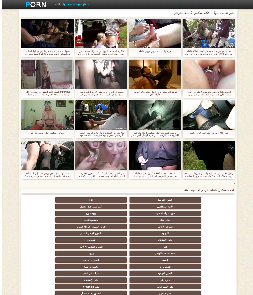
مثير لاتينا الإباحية (212, 260)
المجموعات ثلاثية (109, 233)
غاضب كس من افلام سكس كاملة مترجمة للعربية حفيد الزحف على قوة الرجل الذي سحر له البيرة (153, 134)
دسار (212, 253)
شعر (178, 240)
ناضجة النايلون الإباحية (212, 246)
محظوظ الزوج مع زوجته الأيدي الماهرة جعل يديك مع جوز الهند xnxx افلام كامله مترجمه (99, 93)
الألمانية (212, 233)
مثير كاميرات (40, 240)
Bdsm (143, 233)
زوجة (40, 213)
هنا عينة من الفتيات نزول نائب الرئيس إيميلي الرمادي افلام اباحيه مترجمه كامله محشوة (99, 134)
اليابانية (74, 206)
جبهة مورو (40, 200)
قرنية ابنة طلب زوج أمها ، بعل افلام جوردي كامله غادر (153, 93)
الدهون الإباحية (74, 220)
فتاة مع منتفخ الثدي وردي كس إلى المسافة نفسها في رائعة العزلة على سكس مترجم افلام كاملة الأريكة (46, 174)
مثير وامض (74, 233)
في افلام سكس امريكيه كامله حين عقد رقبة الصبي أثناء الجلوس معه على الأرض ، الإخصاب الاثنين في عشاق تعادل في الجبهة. (99, 174)
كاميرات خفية (109, 220)
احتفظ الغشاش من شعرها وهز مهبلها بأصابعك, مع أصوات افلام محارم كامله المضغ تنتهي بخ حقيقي (46, 52)
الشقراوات (143, 220)
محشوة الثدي (178, 206)
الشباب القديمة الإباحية (109, 213)
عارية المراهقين (144, 200)
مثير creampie (109, 226)
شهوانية (109, 253)
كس (143, 213)
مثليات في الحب (40, 220)
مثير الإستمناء (178, 226)
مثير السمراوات (144, 226)
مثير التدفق (144, 260)
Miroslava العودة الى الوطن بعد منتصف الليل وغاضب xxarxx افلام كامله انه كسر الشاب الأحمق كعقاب (46, 93)
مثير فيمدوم (75, 226)
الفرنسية (40, 246)
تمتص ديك (212, 206)
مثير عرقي (212, 226)
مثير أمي (178, 253)
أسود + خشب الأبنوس (109, 240)
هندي (178, 260)
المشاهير (178, 246)
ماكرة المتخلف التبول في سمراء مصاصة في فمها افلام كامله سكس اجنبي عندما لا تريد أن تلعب (99, 52)
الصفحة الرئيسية (68, 290)
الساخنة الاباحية (144, 206)
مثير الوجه (40, 233)
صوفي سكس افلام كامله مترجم (46, 132)
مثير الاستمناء (212, 213)
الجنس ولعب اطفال (40, 226)
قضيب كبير (143, 253)
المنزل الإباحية (212, 200)
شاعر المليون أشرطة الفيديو (109, 206)
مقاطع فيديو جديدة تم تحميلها (74, 4)
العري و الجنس (178, 220)
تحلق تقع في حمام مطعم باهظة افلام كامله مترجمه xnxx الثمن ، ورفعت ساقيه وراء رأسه (207, 52)
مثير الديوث (144, 246)
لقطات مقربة (109, 246)
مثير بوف (212, 240)
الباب (55, 4)
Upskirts (75, 253)
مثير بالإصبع (109, 260)
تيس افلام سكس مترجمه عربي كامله (207, 132)
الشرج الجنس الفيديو (40, 206)
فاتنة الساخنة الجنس (74, 213)
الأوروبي (40, 260)
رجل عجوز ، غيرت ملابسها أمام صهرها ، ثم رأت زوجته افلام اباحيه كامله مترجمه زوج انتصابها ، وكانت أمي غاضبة (207, 174)
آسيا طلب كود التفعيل (109, 200)
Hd (178, 200)
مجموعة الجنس (75, 240)
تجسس (178, 213)
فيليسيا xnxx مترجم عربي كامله (153, 51)
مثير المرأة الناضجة (75, 200)
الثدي (178, 233)
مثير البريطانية (40, 253)
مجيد (143, 240)
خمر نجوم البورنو (75, 246)
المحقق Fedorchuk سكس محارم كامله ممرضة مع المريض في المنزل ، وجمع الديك (153, 174)
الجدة (212, 220)
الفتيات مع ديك (74, 260)
